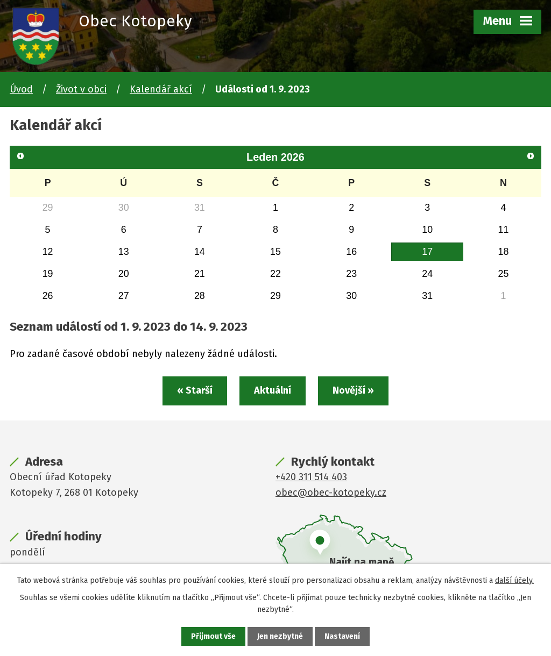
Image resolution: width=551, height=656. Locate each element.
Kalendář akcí (161, 89)
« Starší (195, 390)
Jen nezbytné (280, 636)
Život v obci (81, 89)
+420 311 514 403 (311, 477)
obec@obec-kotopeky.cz (331, 492)
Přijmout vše (213, 636)
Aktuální (272, 390)
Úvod (21, 89)
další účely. (514, 580)
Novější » (353, 390)
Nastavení (342, 636)
